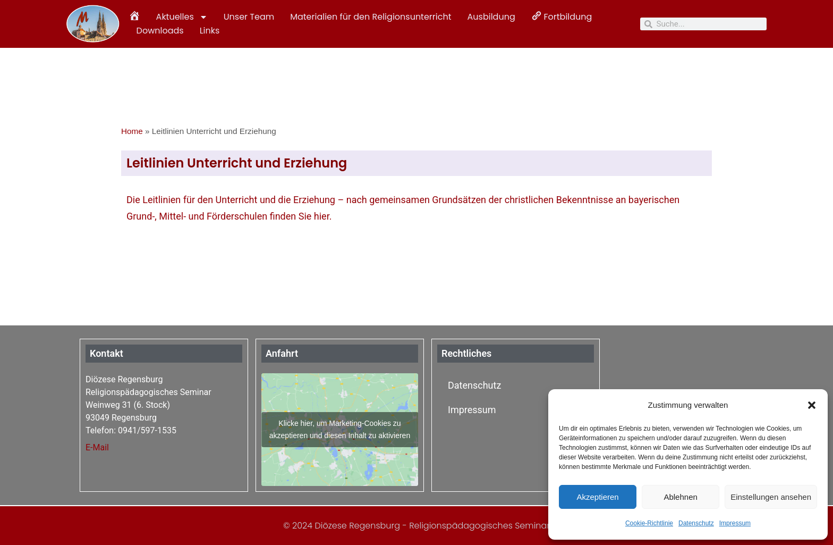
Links (210, 30)
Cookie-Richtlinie (649, 523)
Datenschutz (696, 523)
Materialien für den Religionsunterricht (370, 17)
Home (132, 131)
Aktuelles (182, 17)
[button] (811, 405)
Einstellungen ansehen (770, 496)
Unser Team (249, 17)
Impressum (735, 523)
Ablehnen (680, 496)
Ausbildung (491, 17)
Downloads (160, 30)
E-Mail (97, 447)
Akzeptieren (597, 496)
